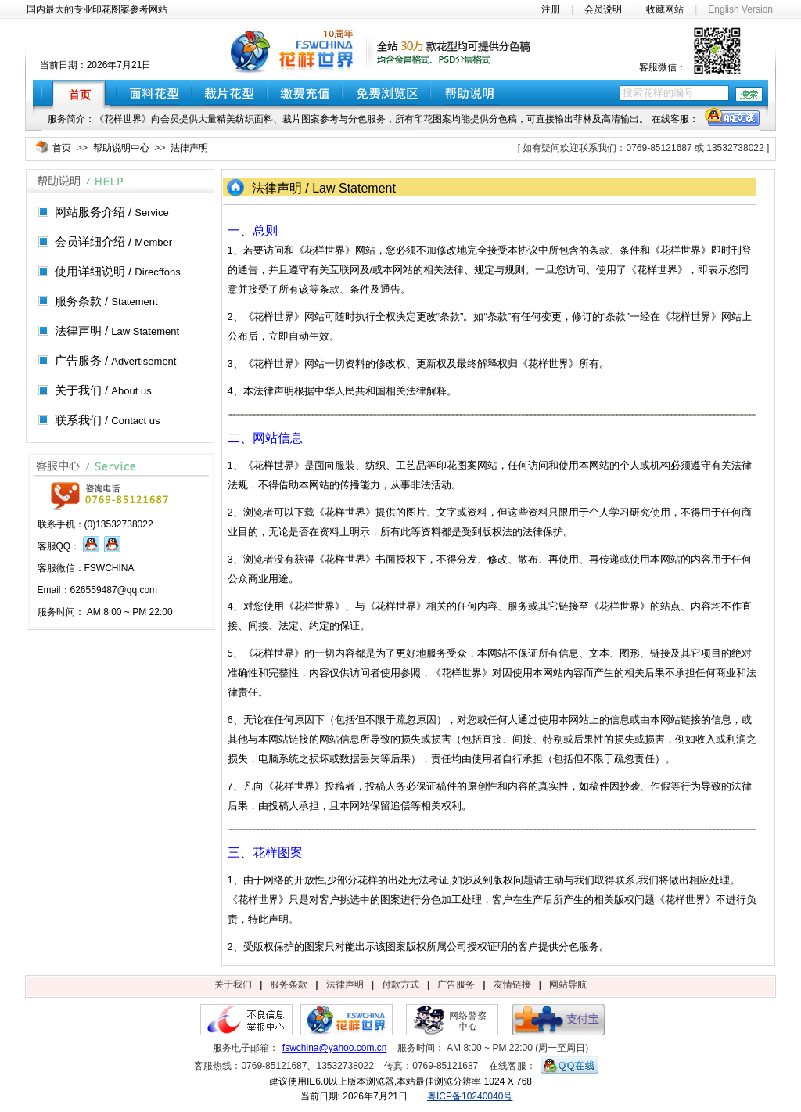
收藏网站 (665, 9)
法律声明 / (117, 330)
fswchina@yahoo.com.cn (334, 1047)
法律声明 (189, 147)
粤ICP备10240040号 (469, 1096)
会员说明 (603, 9)
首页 (61, 147)
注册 (550, 9)
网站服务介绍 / (112, 211)
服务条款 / (106, 301)
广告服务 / (116, 360)
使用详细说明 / (118, 271)
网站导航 (568, 984)
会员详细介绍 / (113, 241)
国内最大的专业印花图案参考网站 (97, 9)
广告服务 (456, 984)
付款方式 (400, 984)
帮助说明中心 (121, 147)
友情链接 (512, 984)
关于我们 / (103, 390)
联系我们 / (107, 419)
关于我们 (233, 984)
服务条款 (288, 984)
